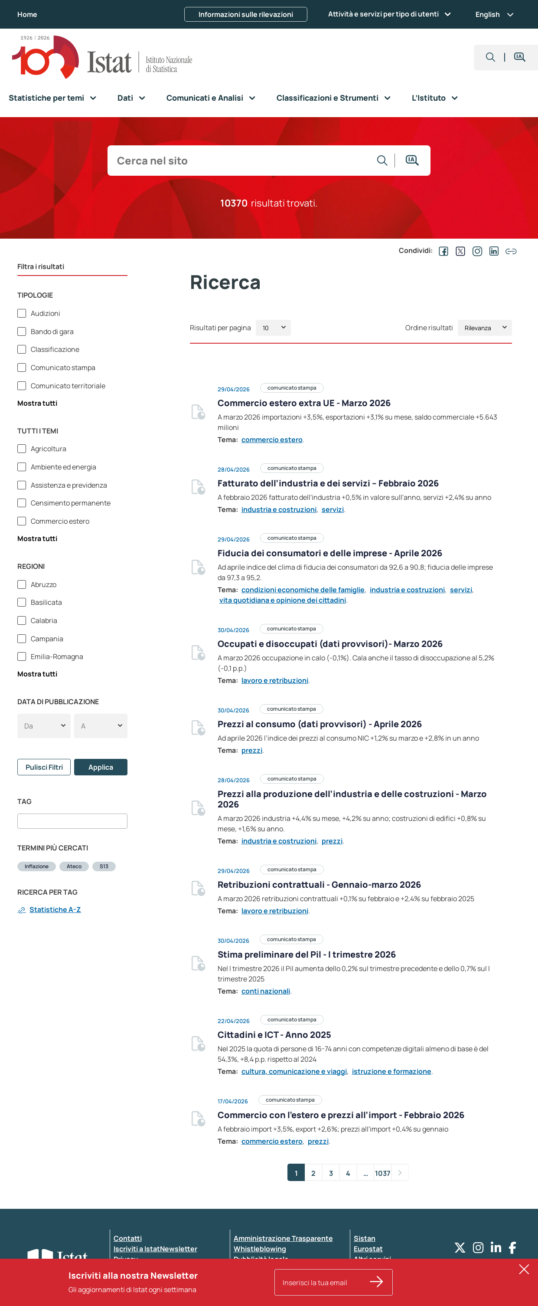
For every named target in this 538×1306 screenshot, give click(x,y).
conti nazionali (265, 991)
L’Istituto (429, 97)
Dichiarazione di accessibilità (162, 1269)
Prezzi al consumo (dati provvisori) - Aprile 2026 (320, 724)
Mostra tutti (37, 403)
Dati (125, 97)
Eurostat (368, 1248)
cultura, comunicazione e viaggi (294, 1071)
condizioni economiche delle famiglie (303, 589)
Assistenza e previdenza (68, 485)
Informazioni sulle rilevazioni (246, 14)
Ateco (74, 866)
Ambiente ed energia (62, 467)
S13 (104, 866)
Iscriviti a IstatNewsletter (155, 1248)
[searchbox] (22, 821)
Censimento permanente (70, 503)
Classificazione (54, 349)
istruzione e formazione (391, 1071)
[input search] (241, 160)
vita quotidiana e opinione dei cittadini (282, 600)
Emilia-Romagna (56, 656)
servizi (333, 509)
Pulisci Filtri (44, 767)
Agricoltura (47, 448)
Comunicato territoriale (67, 385)
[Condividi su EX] (458, 250)
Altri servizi (372, 1259)
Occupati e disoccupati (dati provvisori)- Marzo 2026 (330, 644)
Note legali (251, 1280)
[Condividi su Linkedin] (492, 250)
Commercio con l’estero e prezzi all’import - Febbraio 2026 (341, 1115)
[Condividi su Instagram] (475, 250)
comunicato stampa (291, 387)
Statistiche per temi (46, 97)
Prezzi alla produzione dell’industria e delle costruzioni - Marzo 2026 (352, 799)
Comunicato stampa (62, 367)
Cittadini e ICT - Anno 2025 (274, 1034)
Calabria (43, 620)
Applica (100, 767)
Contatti (128, 1238)
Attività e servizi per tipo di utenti (383, 14)
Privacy (126, 1259)
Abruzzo (42, 584)
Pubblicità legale (261, 1259)
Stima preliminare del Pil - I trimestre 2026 (307, 954)
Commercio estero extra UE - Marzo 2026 (304, 403)
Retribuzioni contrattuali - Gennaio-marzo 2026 (319, 884)
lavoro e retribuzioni (274, 680)
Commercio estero (59, 521)
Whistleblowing (260, 1248)
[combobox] (72, 821)
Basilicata (45, 602)
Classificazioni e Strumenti (327, 97)
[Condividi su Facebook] (442, 250)
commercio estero (272, 439)
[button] (490, 57)
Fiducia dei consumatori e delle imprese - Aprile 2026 (330, 553)
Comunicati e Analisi (204, 97)
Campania (46, 638)
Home (27, 14)
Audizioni (44, 313)
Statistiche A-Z (49, 909)
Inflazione (37, 866)
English (495, 14)
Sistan (364, 1238)
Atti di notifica (257, 1269)
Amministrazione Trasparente (283, 1238)
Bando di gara (51, 331)
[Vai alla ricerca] (383, 160)
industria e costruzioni (278, 509)
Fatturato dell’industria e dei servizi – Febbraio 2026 (328, 483)
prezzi (251, 750)
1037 (383, 1173)
